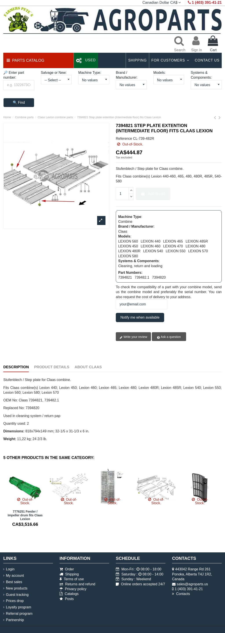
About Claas (88, 367)
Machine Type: (89, 72)
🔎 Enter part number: (13, 75)
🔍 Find (19, 102)
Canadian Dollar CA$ (162, 2)
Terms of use (72, 579)
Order (67, 569)
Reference (124, 138)
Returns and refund (77, 584)
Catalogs (69, 594)
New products (16, 588)
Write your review (133, 337)
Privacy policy (73, 589)
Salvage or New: (54, 72)
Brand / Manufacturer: (127, 75)
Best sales (14, 582)
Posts (67, 599)
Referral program (19, 613)
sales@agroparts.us (192, 584)
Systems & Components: (201, 75)
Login (10, 569)
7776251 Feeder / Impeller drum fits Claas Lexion (25, 515)
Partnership (15, 620)
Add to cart (153, 194)
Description (16, 367)
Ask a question (169, 337)
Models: (159, 72)
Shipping (69, 574)
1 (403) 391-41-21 (189, 589)
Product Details (51, 367)
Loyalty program (18, 607)
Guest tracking (17, 595)
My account (15, 575)
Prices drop (15, 601)
